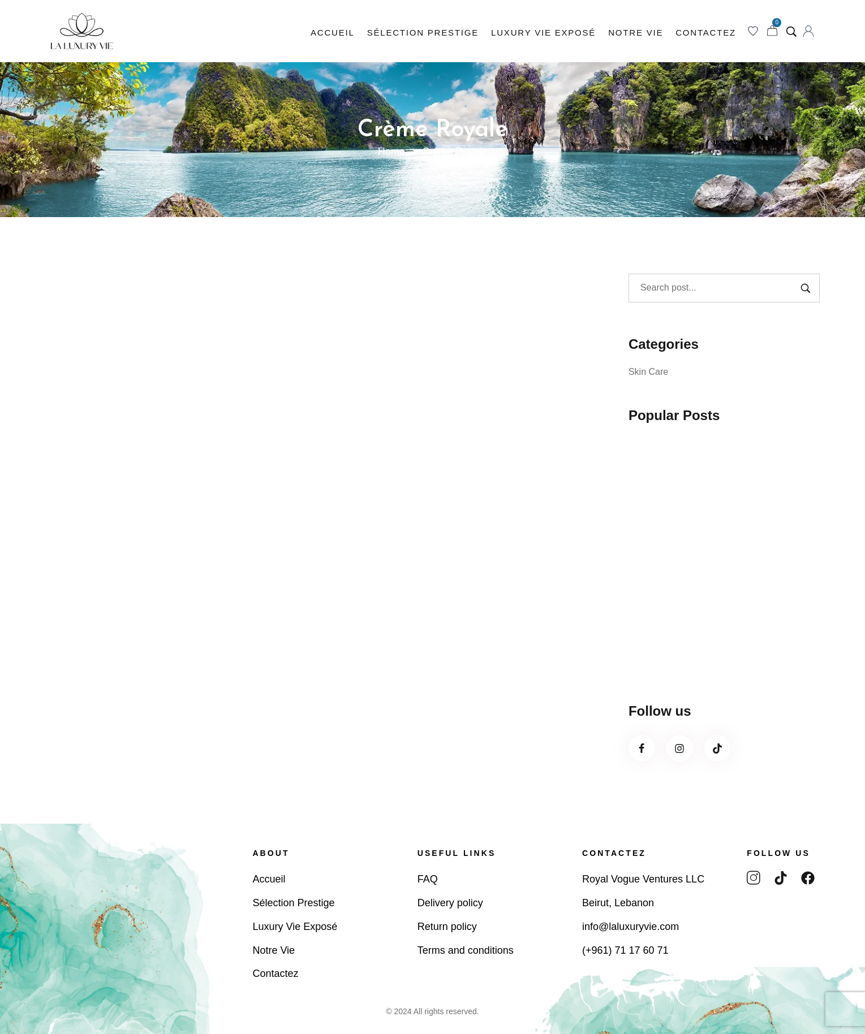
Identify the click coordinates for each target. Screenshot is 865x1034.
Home (391, 151)
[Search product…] (791, 30)
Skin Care (648, 372)
